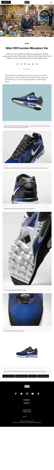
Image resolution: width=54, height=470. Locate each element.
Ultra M (32, 376)
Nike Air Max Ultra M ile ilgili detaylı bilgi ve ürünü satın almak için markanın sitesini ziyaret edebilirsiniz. (25, 371)
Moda (27, 43)
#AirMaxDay (43, 376)
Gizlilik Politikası (27, 410)
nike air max (9, 376)
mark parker (21, 376)
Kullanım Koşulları (27, 411)
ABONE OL (6, 2)
